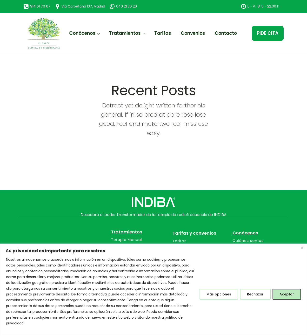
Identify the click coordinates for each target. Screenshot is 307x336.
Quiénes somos (248, 241)
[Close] (302, 248)
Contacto (226, 33)
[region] (153, 290)
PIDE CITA (268, 33)
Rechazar (255, 294)
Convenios (193, 33)
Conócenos (82, 33)
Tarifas (162, 33)
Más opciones (219, 294)
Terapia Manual (126, 240)
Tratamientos (125, 33)
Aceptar (287, 294)
